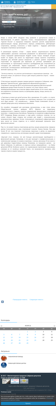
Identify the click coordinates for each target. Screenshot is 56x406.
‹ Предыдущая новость (19, 299)
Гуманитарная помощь (15, 356)
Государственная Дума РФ (8, 394)
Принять (28, 403)
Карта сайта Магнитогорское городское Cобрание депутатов (29, 386)
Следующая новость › (37, 299)
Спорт (9, 22)
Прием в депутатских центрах (17, 363)
